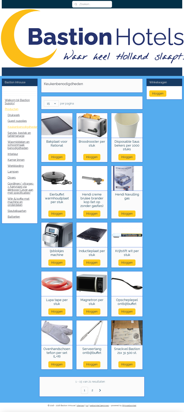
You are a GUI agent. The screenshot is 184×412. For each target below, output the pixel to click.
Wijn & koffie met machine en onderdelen (18, 202)
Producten (11, 109)
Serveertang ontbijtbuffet (92, 351)
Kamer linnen (16, 160)
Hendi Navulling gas (127, 196)
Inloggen (57, 157)
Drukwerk (14, 115)
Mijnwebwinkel (129, 405)
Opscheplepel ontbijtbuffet (127, 302)
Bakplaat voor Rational (57, 143)
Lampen (13, 171)
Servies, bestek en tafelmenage (19, 134)
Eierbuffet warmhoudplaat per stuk (57, 198)
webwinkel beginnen (99, 405)
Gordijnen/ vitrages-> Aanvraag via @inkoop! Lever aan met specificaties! (21, 188)
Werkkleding (16, 166)
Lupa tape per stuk (57, 302)
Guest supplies (17, 121)
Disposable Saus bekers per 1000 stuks (127, 145)
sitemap (80, 405)
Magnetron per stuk (91, 302)
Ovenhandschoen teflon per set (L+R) (57, 352)
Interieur (13, 154)
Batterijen (14, 216)
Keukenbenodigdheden (22, 127)
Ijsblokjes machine (57, 253)
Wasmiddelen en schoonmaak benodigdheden (18, 145)
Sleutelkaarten (17, 211)
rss (87, 405)
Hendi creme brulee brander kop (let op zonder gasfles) (92, 200)
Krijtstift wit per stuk (127, 253)
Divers (12, 177)
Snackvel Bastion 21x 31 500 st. (127, 351)
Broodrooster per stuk (92, 143)
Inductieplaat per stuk (92, 253)
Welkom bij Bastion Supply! (17, 101)
